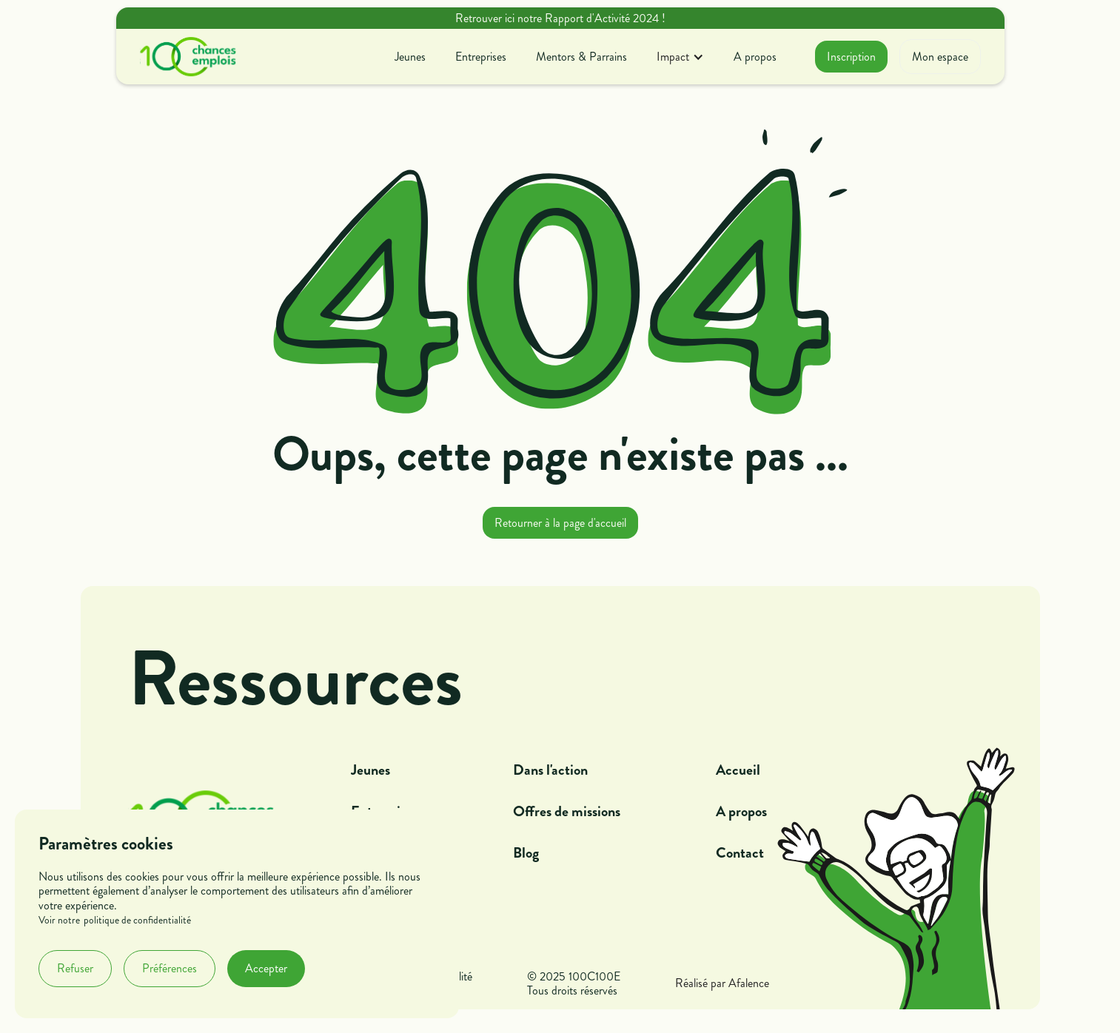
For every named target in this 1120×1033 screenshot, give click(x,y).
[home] (188, 57)
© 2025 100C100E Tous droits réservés (573, 983)
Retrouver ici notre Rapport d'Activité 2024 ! (560, 18)
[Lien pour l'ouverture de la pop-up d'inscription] (851, 57)
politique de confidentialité (137, 920)
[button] (680, 56)
